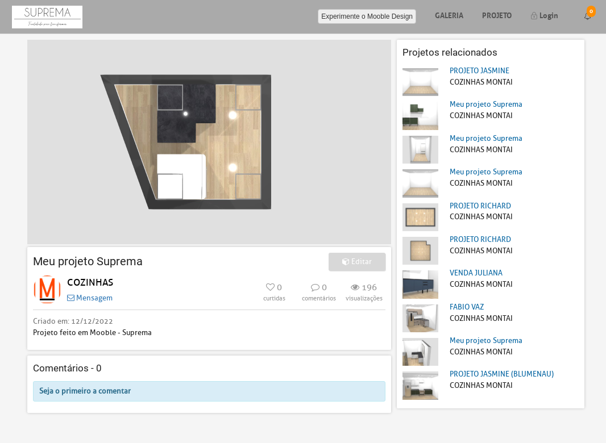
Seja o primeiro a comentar (85, 391)
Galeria (449, 14)
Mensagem (90, 298)
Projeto (497, 14)
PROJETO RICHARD (480, 206)
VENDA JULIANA (476, 273)
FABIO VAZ (467, 307)
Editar (357, 261)
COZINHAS (90, 283)
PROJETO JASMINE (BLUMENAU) (502, 374)
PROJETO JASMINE (479, 71)
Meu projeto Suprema (486, 104)
